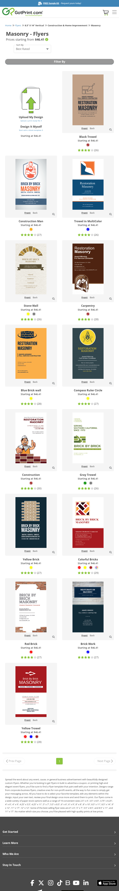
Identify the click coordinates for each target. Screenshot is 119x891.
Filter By (59, 61)
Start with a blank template (31, 130)
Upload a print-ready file (31, 120)
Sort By (20, 45)
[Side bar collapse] (114, 12)
